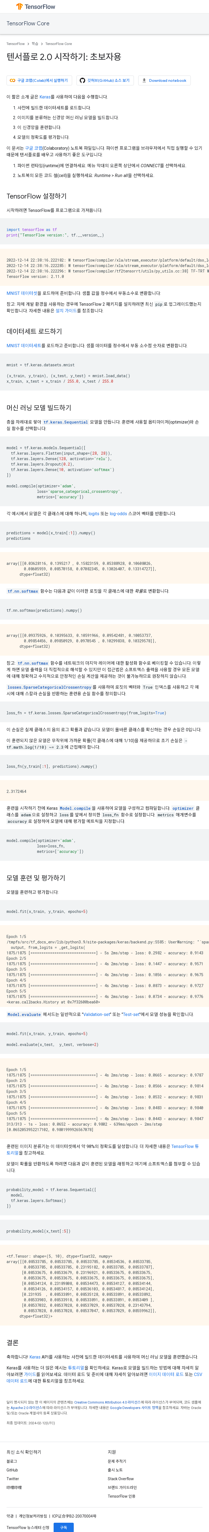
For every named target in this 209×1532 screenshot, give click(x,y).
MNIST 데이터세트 (24, 345)
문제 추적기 (117, 1461)
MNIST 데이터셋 (22, 293)
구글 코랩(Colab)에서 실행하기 (39, 80)
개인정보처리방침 (33, 1516)
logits (93, 513)
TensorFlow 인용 (122, 1496)
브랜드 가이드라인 (122, 1487)
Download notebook (164, 80)
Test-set (131, 1014)
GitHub (12, 1470)
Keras (45, 97)
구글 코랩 (33, 148)
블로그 (12, 1461)
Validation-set (96, 1014)
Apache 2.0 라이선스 (26, 1408)
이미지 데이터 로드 (166, 1374)
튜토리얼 (76, 1368)
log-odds (118, 513)
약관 (10, 1516)
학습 (35, 44)
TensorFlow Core (28, 23)
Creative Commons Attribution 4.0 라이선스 (107, 1402)
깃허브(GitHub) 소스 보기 (105, 80)
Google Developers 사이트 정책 (134, 1408)
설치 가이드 (66, 310)
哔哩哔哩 (14, 1487)
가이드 (30, 1374)
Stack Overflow (121, 1479)
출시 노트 (115, 1470)
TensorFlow (16, 44)
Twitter (13, 1479)
